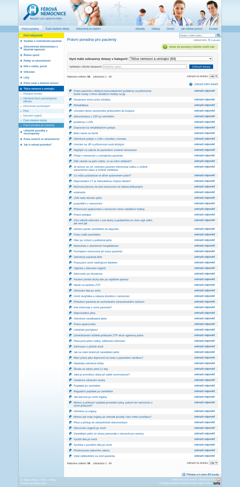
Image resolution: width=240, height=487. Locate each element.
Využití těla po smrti (85, 439)
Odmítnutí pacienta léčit (88, 257)
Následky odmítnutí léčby (89, 363)
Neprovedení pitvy (84, 313)
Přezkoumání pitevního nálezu (92, 450)
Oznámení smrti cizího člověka (92, 99)
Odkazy (52, 479)
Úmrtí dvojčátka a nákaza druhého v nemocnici (102, 296)
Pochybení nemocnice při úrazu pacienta (98, 251)
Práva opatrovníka (85, 324)
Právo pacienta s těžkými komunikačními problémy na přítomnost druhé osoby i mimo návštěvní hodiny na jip (112, 92)
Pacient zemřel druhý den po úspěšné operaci (101, 279)
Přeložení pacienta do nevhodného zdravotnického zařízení (109, 301)
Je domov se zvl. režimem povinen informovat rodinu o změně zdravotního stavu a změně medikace (111, 168)
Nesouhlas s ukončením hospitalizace (96, 245)
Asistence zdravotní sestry (89, 380)
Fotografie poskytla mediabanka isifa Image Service (185, 483)
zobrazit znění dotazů (206, 84)
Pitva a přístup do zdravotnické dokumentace (100, 422)
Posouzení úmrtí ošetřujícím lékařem (96, 262)
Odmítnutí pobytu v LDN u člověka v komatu (100, 138)
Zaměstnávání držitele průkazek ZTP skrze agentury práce (108, 335)
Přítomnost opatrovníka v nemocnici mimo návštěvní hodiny (109, 209)
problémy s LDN (83, 122)
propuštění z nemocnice (88, 203)
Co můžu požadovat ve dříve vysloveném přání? (102, 175)
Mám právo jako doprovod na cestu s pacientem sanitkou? (108, 357)
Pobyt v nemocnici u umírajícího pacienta (98, 155)
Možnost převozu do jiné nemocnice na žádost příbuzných (108, 186)
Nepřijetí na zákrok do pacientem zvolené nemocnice (105, 150)
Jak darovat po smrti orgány (90, 396)
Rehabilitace (81, 105)
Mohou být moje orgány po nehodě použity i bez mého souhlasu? (112, 416)
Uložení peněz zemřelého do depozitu (96, 229)
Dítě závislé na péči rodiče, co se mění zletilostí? (103, 161)
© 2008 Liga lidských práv (33, 483)
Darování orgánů (32, 115)
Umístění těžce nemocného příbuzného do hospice (104, 110)
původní (216, 40)
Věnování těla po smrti (87, 290)
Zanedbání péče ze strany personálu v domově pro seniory (109, 433)
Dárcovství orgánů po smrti (90, 428)
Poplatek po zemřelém (87, 385)
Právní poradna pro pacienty (38, 125)
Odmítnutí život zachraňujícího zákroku (40, 100)
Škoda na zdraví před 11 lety (91, 368)
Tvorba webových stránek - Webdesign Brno (193, 479)
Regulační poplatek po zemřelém (93, 391)
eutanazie (79, 192)
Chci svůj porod (33, 35)
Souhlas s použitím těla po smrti (93, 444)
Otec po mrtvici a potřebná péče (93, 240)
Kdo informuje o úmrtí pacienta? (93, 307)
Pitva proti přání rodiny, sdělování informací (99, 340)
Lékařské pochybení (86, 329)
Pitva (26, 110)
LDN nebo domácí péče (88, 197)
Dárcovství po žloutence (88, 273)
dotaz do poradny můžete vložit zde (192, 46)
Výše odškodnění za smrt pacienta (94, 456)
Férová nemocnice (44, 14)
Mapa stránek (31, 479)
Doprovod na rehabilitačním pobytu (94, 127)
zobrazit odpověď (204, 90)
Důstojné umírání (32, 93)
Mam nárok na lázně (86, 133)
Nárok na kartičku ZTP (87, 285)
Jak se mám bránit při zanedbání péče (96, 352)
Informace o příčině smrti (88, 346)
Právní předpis (82, 214)
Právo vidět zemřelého (87, 234)
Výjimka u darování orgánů (90, 268)
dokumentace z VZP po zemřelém (94, 116)
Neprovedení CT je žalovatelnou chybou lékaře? (102, 181)
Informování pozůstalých (36, 106)
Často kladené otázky (35, 120)
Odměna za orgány (85, 411)
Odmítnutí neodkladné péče (90, 318)
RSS (43, 479)
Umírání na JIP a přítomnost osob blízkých (99, 144)
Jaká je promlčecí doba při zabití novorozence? (102, 374)
